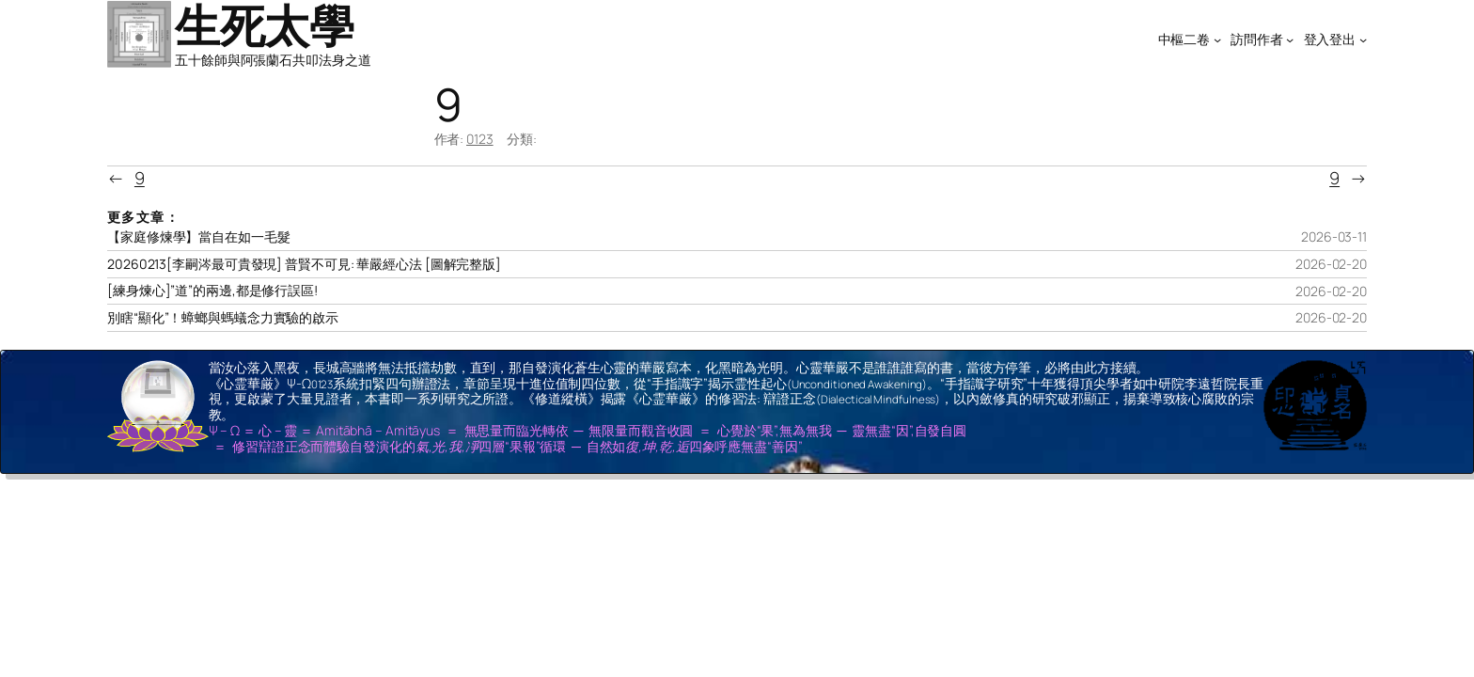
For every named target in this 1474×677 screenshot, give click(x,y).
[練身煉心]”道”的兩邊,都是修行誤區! (212, 290)
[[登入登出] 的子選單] (1363, 39)
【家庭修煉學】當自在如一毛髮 (198, 236)
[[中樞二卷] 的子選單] (1217, 39)
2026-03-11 (1334, 236)
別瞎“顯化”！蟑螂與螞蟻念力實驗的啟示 (222, 317)
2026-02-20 (1331, 264)
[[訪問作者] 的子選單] (1290, 39)
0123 (480, 139)
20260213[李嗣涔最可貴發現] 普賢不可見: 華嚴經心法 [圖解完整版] (304, 264)
